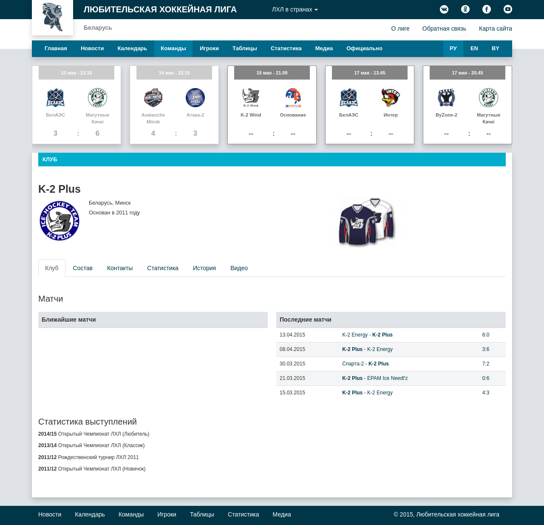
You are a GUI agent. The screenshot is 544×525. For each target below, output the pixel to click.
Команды (173, 48)
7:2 (486, 364)
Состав (83, 268)
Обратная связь (444, 28)
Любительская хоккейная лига (160, 9)
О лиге (400, 28)
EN (474, 48)
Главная (56, 48)
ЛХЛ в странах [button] (295, 9)
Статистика (286, 48)
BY (495, 48)
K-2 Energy (355, 335)
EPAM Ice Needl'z (387, 378)
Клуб (52, 268)
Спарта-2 (353, 364)
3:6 (486, 349)
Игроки (209, 48)
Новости (92, 48)
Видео (239, 268)
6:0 (486, 335)
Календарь (132, 48)
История (204, 268)
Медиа (324, 48)
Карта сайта (495, 28)
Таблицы (244, 48)
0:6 (486, 378)
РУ (453, 48)
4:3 (486, 393)
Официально (364, 48)
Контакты (120, 268)
